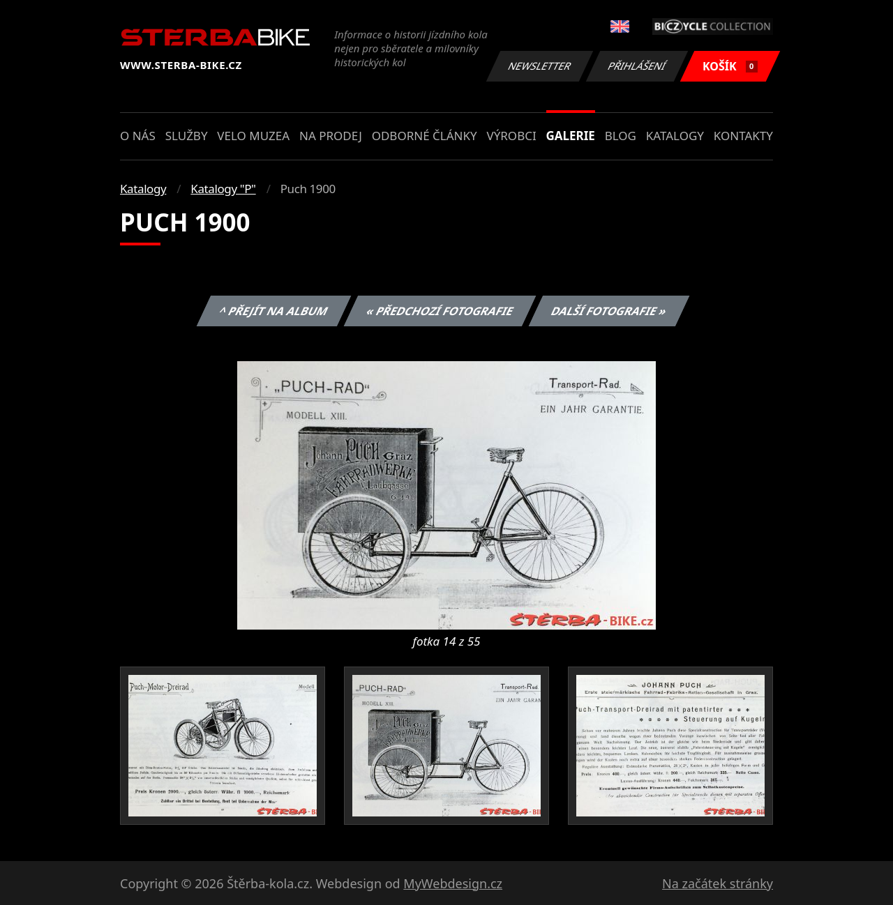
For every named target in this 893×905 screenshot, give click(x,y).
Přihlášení (636, 66)
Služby (186, 136)
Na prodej (330, 136)
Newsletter (539, 66)
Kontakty (743, 136)
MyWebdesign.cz (452, 883)
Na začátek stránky (717, 883)
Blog (620, 136)
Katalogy (675, 136)
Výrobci (511, 136)
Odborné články (424, 136)
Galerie (570, 136)
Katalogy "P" (222, 189)
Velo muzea (253, 136)
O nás (138, 136)
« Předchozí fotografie (439, 311)
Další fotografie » (609, 311)
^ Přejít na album (273, 311)
